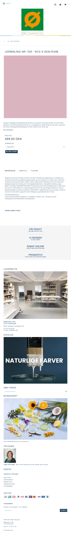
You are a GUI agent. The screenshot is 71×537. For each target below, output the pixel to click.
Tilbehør (34, 171)
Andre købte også (12, 210)
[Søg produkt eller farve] (66, 391)
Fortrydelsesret (8, 530)
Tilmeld (63, 510)
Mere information (8, 129)
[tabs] (55, 4)
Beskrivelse (10, 171)
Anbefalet (23, 171)
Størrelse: (9, 143)
